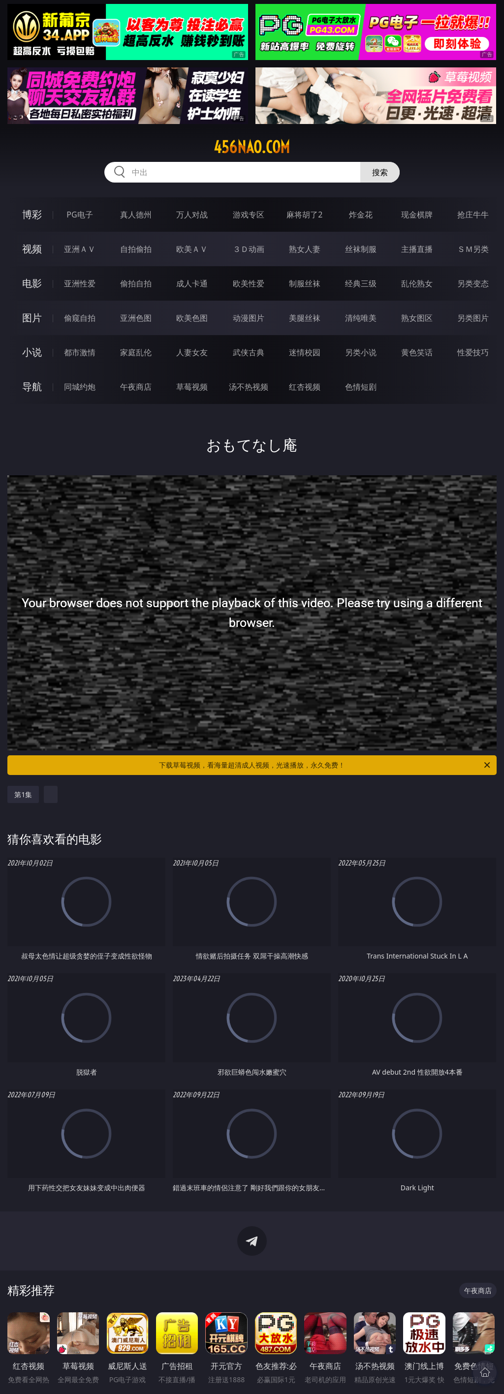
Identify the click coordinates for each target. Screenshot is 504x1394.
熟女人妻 (304, 249)
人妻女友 (192, 352)
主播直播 (417, 249)
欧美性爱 (248, 283)
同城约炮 (79, 386)
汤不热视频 (248, 386)
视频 (32, 248)
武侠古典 (248, 352)
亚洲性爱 (79, 283)
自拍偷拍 (136, 249)
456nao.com (252, 147)
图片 (32, 317)
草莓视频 (192, 386)
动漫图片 (248, 317)
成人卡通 (192, 283)
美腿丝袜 (304, 317)
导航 (32, 386)
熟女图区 (417, 317)
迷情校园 (304, 352)
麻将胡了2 (304, 214)
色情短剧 (361, 386)
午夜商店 (136, 386)
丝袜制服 (361, 249)
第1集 (23, 794)
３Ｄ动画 (248, 249)
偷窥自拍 (79, 317)
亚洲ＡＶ (79, 249)
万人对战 (192, 214)
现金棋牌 (417, 214)
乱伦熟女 (417, 283)
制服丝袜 (304, 283)
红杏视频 (304, 386)
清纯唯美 (361, 317)
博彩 (32, 214)
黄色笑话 (417, 352)
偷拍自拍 (136, 283)
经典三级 (361, 283)
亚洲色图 (136, 317)
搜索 (380, 172)
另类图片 (473, 317)
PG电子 (79, 214)
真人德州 (136, 214)
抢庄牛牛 (473, 214)
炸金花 (361, 214)
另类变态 (473, 283)
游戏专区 (248, 214)
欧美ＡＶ (192, 249)
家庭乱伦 (136, 352)
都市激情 (79, 352)
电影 (32, 283)
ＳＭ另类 (473, 249)
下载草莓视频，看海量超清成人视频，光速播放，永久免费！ (325, 765)
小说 (32, 352)
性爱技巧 (473, 352)
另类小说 (361, 352)
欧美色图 (192, 317)
